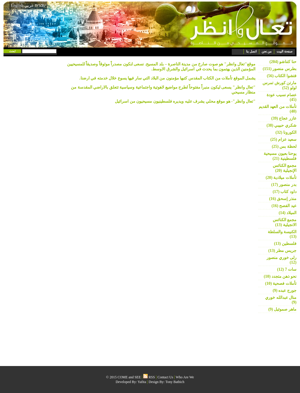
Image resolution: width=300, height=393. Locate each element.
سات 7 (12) (286, 269)
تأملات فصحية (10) (280, 283)
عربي (29, 5)
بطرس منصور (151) (279, 69)
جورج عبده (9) (284, 290)
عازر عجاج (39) (283, 118)
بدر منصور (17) (283, 184)
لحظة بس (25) (284, 146)
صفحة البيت (284, 51)
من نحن (267, 51)
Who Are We (185, 377)
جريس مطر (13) (282, 250)
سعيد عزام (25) (283, 139)
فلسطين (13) (285, 243)
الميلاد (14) (287, 213)
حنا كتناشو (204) (283, 62)
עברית (40, 5)
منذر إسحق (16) (282, 198)
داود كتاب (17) (284, 191)
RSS (149, 377)
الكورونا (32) (285, 132)
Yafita (142, 382)
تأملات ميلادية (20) (281, 177)
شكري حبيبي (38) (281, 125)
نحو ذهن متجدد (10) (280, 276)
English (17, 5)
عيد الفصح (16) (284, 206)
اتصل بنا (251, 51)
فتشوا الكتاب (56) (281, 76)
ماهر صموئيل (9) (282, 309)
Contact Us (165, 377)
